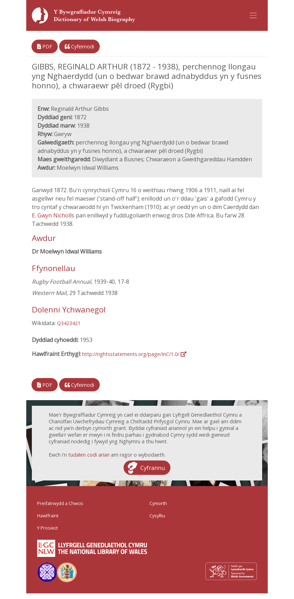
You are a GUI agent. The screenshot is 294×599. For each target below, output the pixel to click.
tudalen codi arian (89, 454)
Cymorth (158, 503)
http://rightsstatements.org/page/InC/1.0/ (134, 354)
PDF (44, 46)
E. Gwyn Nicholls (54, 215)
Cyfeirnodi (79, 46)
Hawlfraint (47, 515)
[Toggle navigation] (253, 15)
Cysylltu (157, 515)
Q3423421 (68, 323)
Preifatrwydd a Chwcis (60, 503)
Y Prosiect (47, 528)
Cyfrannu (152, 468)
